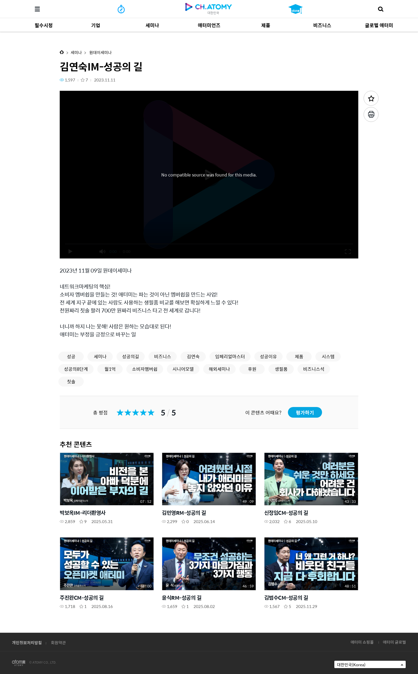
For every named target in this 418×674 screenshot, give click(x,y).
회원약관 (58, 642)
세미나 (76, 52)
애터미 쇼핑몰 (362, 642)
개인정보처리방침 (27, 642)
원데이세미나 (100, 52)
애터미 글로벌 (394, 642)
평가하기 (305, 412)
